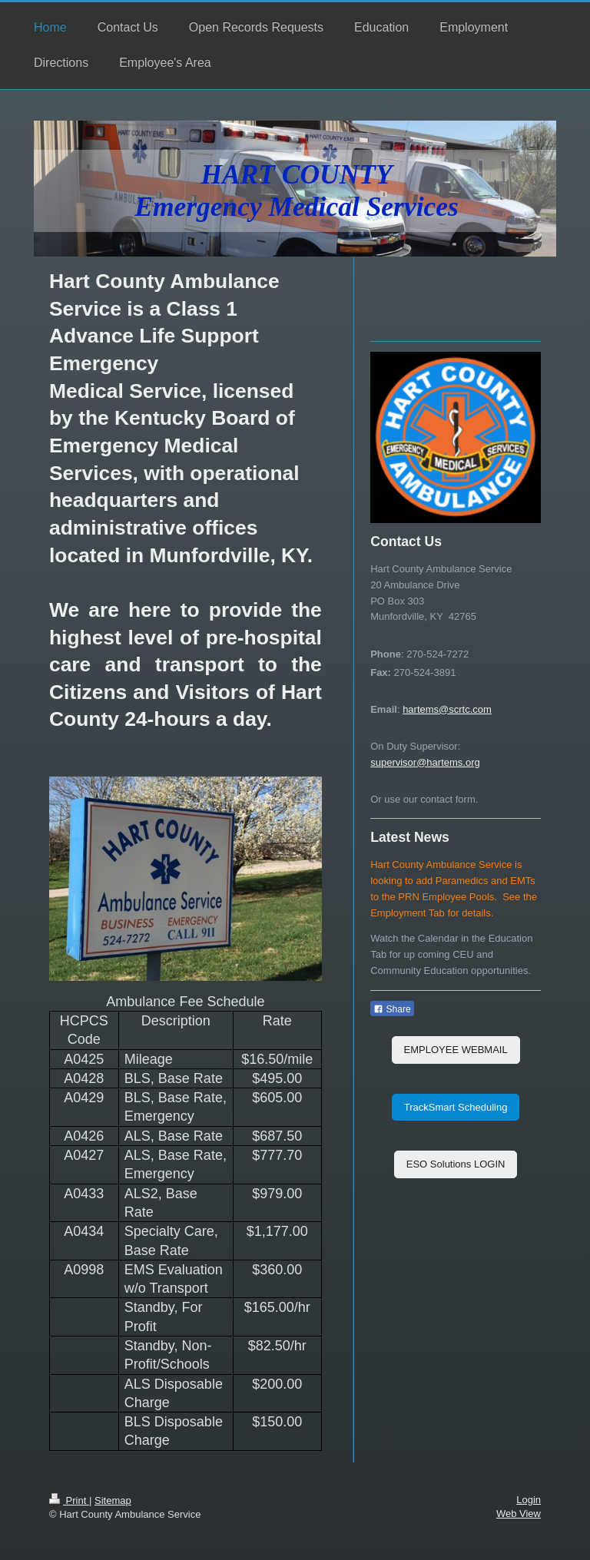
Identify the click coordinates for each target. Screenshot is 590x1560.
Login (528, 1499)
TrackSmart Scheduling (456, 1107)
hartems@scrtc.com (447, 709)
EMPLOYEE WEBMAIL (456, 1049)
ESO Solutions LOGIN (455, 1164)
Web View (518, 1513)
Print (69, 1500)
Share (391, 1009)
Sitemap (112, 1500)
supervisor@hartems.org (425, 762)
